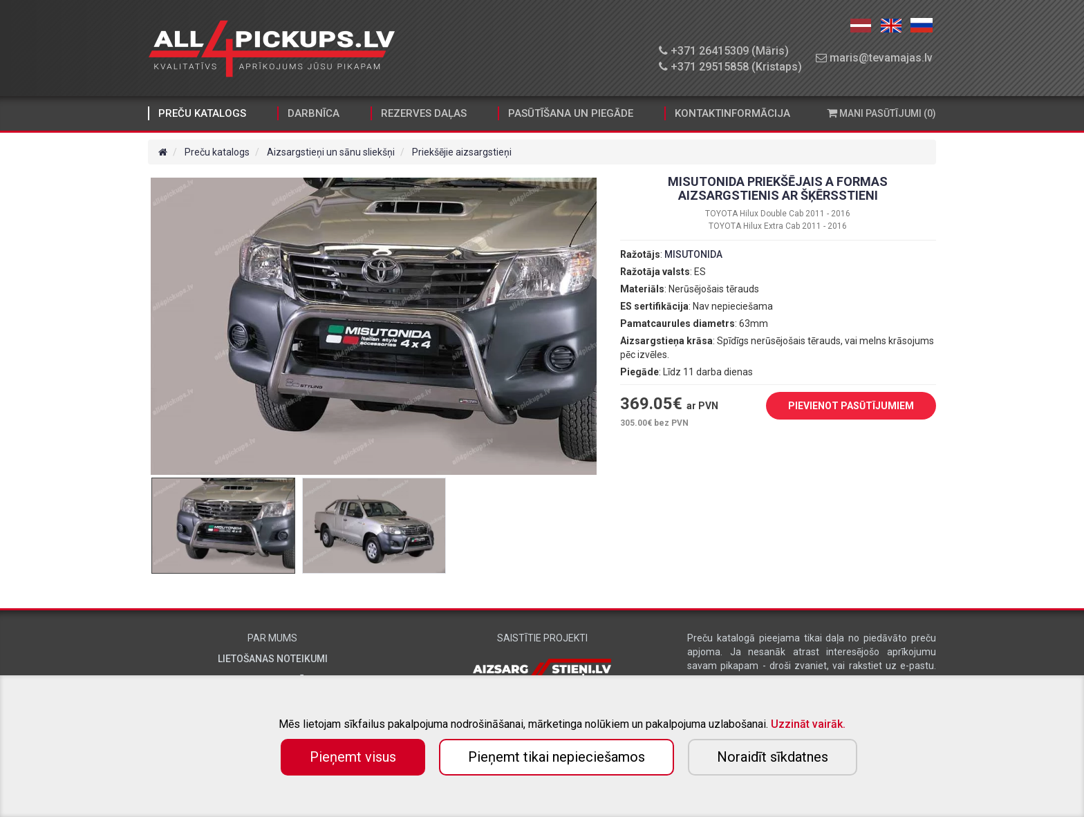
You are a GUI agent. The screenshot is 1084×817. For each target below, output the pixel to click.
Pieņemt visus (353, 757)
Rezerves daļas (424, 113)
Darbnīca (313, 113)
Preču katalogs (202, 113)
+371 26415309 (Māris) (724, 50)
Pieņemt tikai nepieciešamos (556, 757)
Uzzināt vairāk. (808, 724)
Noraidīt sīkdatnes (772, 757)
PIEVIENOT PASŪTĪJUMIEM (840, 406)
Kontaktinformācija (732, 113)
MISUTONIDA (693, 254)
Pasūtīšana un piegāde (570, 113)
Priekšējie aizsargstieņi (462, 152)
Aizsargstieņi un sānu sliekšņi (331, 152)
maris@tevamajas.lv (874, 57)
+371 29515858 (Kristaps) (730, 66)
